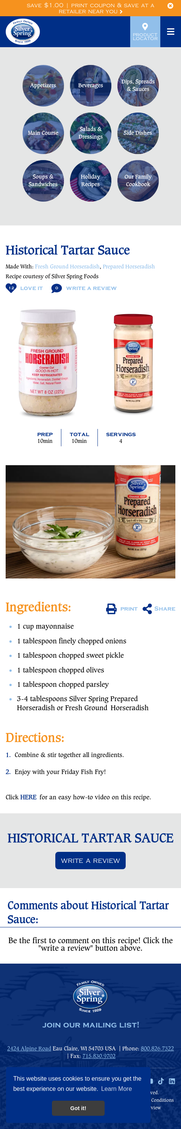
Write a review (90, 861)
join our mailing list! (90, 1025)
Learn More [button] (116, 1089)
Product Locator (145, 31)
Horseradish (130, 708)
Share (159, 609)
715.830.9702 (99, 1056)
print (122, 609)
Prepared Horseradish (129, 267)
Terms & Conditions (153, 1100)
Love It (24, 288)
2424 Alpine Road (29, 1049)
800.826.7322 (157, 1049)
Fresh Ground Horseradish (67, 267)
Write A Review (84, 288)
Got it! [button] (78, 1108)
